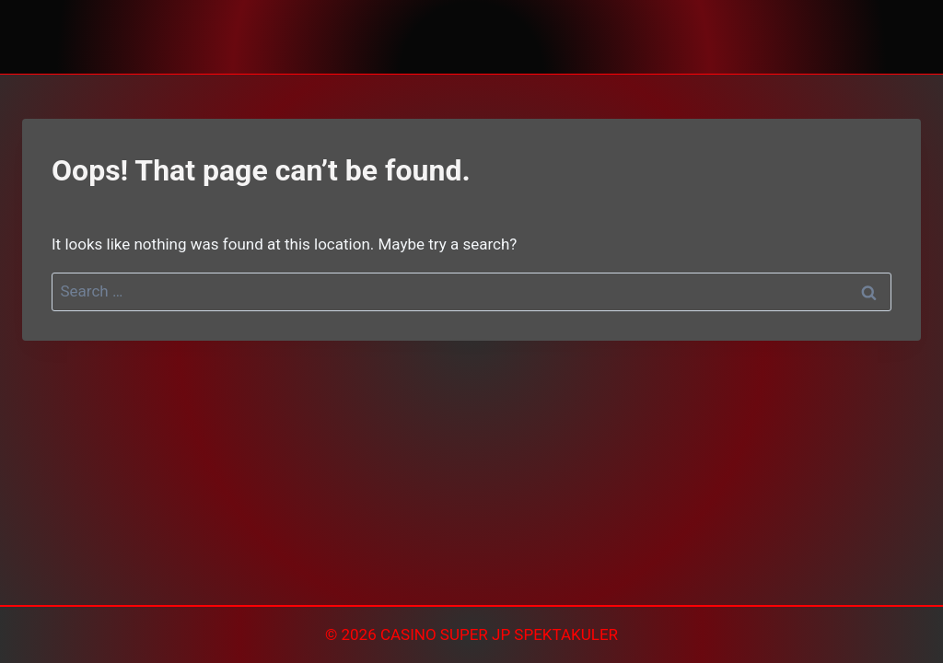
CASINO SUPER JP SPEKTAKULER (499, 634)
